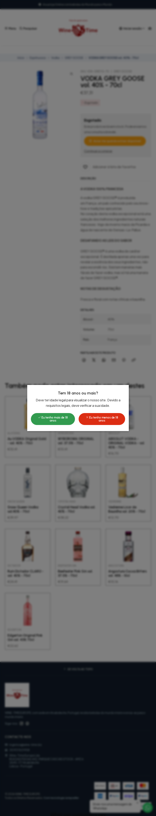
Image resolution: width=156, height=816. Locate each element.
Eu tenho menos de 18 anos (102, 419)
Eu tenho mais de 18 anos (53, 419)
